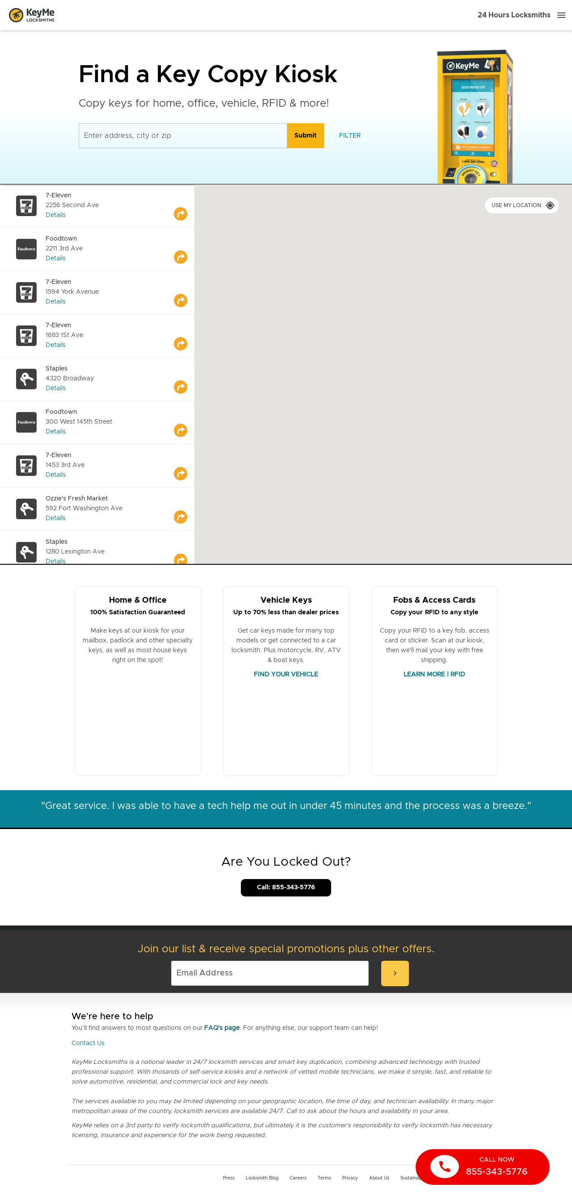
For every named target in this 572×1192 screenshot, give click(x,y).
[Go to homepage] (32, 15)
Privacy (350, 1178)
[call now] (483, 1167)
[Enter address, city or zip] (183, 135)
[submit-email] (395, 973)
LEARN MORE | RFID (434, 674)
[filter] (350, 135)
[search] (305, 135)
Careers (298, 1178)
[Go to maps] (184, 206)
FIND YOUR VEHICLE (286, 674)
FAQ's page (222, 1028)
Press (229, 1178)
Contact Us (88, 1043)
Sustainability (414, 1178)
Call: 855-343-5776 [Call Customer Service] (286, 887)
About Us (379, 1178)
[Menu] (561, 15)
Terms (324, 1178)
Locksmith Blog (262, 1178)
